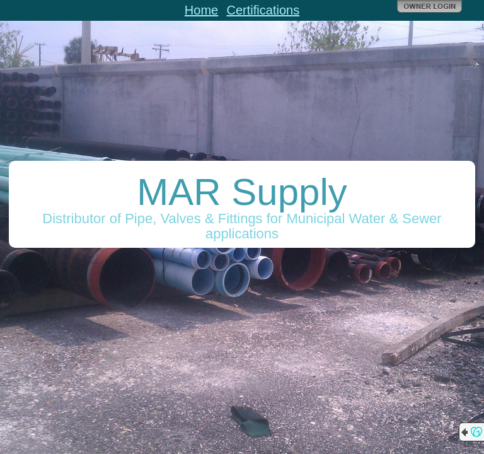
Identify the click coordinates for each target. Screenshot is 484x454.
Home (201, 10)
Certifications (263, 10)
